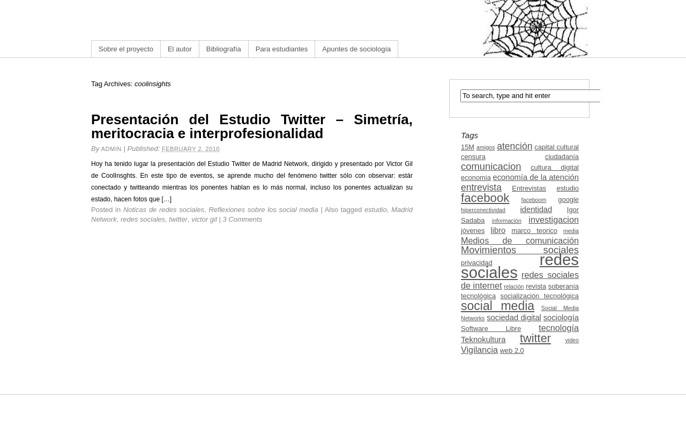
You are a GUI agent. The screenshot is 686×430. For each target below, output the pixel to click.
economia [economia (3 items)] (476, 177)
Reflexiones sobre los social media (263, 210)
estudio (375, 210)
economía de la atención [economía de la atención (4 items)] (536, 177)
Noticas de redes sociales (163, 210)
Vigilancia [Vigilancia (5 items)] (479, 349)
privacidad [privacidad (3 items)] (477, 263)
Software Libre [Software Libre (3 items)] (491, 329)
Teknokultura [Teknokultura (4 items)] (483, 339)
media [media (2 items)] (571, 231)
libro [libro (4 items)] (497, 230)
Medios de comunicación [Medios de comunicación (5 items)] (520, 240)
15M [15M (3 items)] (467, 147)
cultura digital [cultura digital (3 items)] (555, 167)
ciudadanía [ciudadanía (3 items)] (562, 157)
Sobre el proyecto (126, 49)
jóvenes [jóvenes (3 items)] (472, 231)
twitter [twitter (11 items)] (535, 338)
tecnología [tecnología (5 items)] (559, 328)
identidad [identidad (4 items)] (536, 209)
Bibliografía (223, 49)
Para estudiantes (282, 49)
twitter (178, 219)
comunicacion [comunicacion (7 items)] (491, 166)
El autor (180, 49)
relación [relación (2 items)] (514, 286)
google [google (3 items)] (568, 199)
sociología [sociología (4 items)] (561, 317)
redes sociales (143, 219)
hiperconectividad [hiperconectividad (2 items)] (483, 210)
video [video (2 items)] (572, 340)
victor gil (204, 219)
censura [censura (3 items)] (473, 157)
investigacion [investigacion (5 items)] (553, 219)
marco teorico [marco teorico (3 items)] (534, 231)
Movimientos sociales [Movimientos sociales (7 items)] (520, 249)
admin (111, 149)
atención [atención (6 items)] (514, 146)
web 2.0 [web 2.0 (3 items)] (512, 350)
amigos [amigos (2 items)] (485, 147)
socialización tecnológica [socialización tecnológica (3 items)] (540, 296)
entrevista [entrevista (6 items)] (481, 187)
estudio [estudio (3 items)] (567, 188)
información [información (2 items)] (506, 220)
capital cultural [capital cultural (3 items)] (556, 147)
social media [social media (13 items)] (497, 306)
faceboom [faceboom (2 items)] (534, 200)
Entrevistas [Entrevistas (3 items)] (529, 188)
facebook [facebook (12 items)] (485, 198)
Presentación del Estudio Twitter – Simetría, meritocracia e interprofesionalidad (252, 126)
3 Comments (243, 219)
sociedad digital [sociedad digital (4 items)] (514, 317)
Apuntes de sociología (356, 49)
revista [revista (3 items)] (536, 286)
